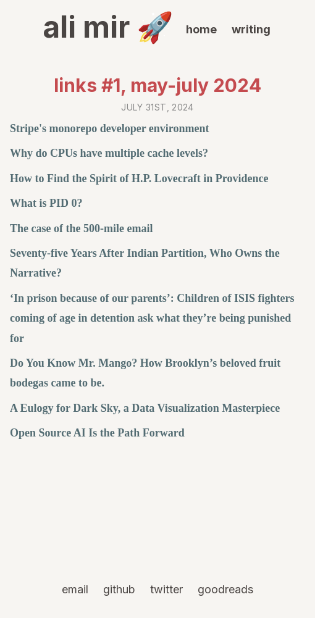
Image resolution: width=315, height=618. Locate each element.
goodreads (225, 589)
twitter (166, 589)
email (75, 589)
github (119, 589)
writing (251, 29)
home (201, 29)
